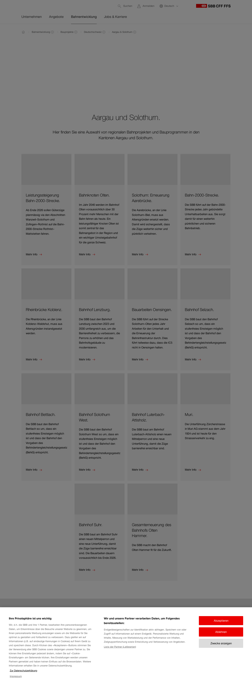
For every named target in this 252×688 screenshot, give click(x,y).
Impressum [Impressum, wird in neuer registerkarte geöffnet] (16, 679)
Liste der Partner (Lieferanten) (120, 650)
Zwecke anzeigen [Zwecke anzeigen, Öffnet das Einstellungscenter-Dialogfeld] (221, 647)
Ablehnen (221, 635)
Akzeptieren (221, 624)
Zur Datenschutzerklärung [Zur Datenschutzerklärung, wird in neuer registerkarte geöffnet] (23, 674)
